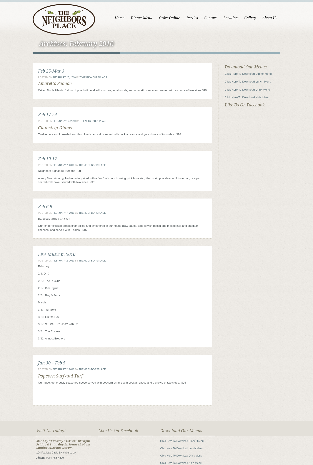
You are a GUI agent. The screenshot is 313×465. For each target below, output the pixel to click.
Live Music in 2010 (56, 254)
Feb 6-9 (45, 206)
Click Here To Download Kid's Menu (247, 97)
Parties (192, 18)
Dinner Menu (141, 18)
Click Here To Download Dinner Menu (248, 73)
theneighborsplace (93, 77)
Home (119, 18)
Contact (210, 18)
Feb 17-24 (47, 114)
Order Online (169, 18)
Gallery (250, 18)
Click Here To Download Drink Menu (247, 89)
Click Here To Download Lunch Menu (248, 81)
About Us (269, 18)
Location (230, 18)
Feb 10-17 (47, 158)
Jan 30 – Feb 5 (51, 363)
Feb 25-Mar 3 (51, 71)
